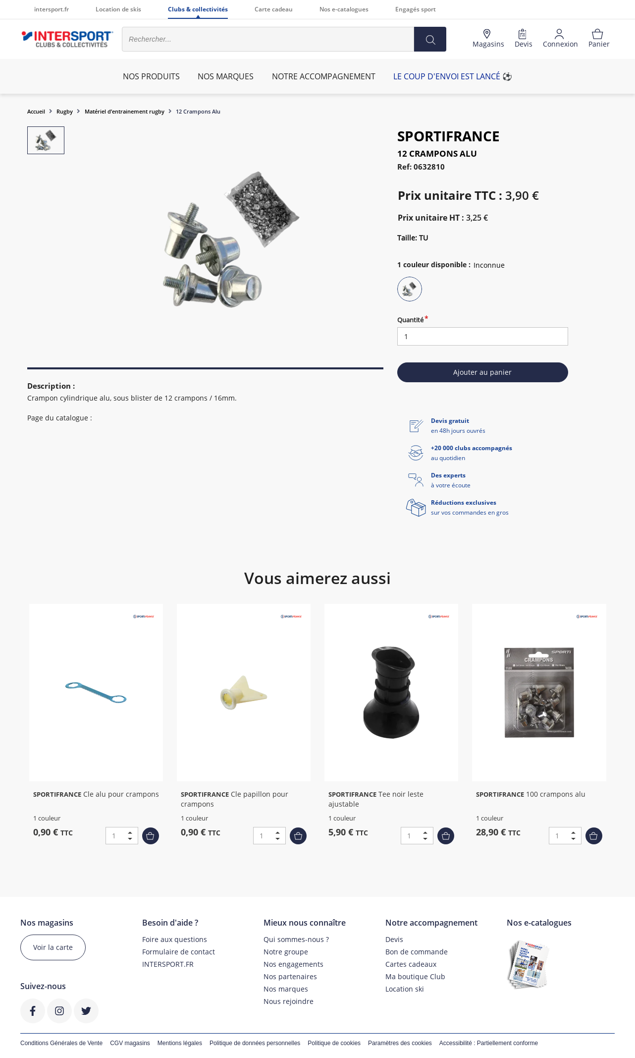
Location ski (404, 989)
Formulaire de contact (178, 951)
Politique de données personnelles (255, 1043)
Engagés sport (415, 9)
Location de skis (118, 9)
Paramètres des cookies (400, 1043)
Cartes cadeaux (410, 964)
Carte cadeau (274, 9)
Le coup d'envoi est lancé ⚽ (452, 76)
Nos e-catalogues (344, 9)
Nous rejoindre (289, 1001)
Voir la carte (53, 947)
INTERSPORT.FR (168, 964)
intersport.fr (51, 9)
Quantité (410, 319)
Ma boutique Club (415, 976)
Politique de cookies (334, 1043)
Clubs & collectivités (198, 9)
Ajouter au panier (482, 372)
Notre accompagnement (323, 76)
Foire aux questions (174, 939)
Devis (394, 939)
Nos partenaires (290, 976)
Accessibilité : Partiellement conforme (488, 1043)
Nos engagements (293, 964)
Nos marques (286, 989)
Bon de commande (416, 951)
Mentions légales (180, 1043)
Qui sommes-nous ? (296, 939)
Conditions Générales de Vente (61, 1043)
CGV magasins (130, 1043)
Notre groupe (286, 951)
